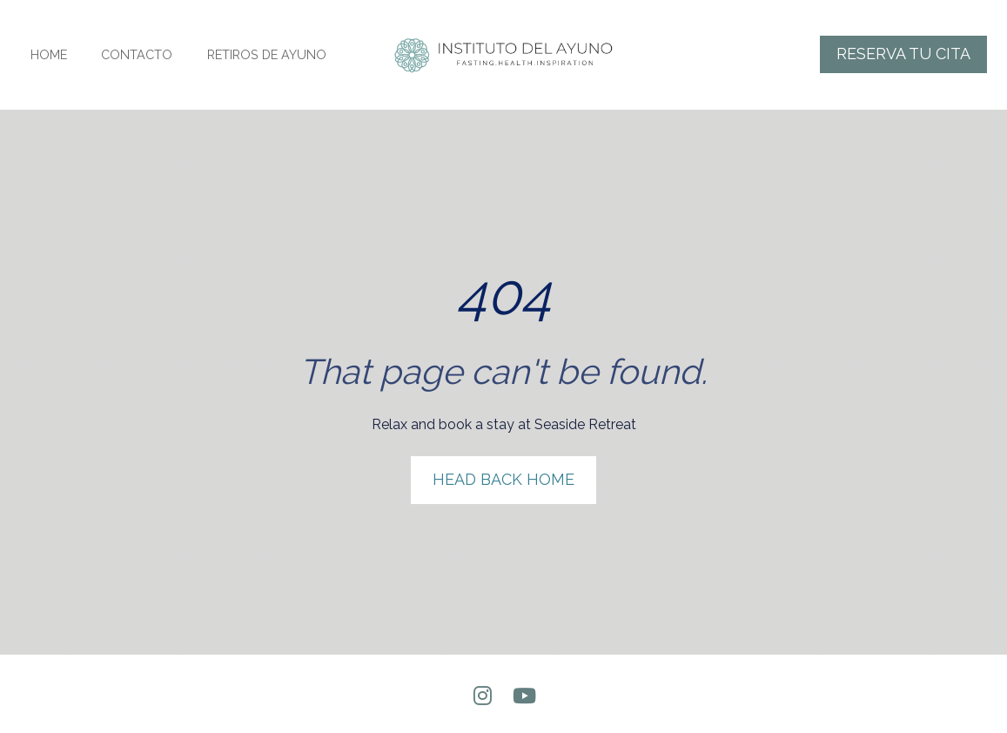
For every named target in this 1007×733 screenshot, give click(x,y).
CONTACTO (136, 54)
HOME (48, 54)
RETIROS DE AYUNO (266, 54)
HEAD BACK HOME (503, 460)
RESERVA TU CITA (903, 53)
